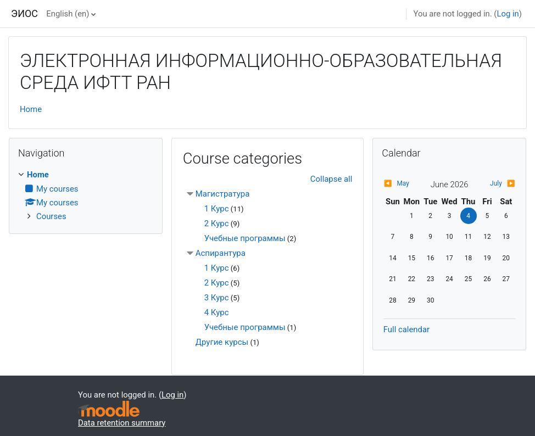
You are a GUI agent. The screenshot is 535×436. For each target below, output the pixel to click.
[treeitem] (85, 195)
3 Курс (216, 298)
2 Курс (216, 223)
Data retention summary (121, 423)
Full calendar (406, 329)
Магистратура (223, 194)
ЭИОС (24, 13)
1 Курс (216, 209)
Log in (508, 14)
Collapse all (331, 179)
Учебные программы (245, 238)
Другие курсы (222, 342)
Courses (51, 216)
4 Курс (216, 312)
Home (31, 109)
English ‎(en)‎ (67, 14)
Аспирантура (221, 253)
